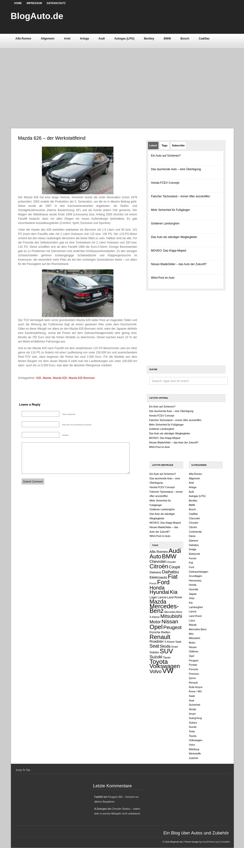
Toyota (159, 661)
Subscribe (178, 145)
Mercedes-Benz (164, 608)
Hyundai (159, 592)
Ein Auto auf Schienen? (166, 155)
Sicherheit (194, 704)
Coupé (174, 567)
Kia (174, 592)
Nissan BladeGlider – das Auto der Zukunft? (179, 264)
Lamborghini (196, 607)
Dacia (192, 536)
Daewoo (156, 572)
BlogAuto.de (37, 16)
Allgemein (47, 38)
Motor (155, 621)
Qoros (192, 678)
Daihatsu (170, 572)
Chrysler (171, 561)
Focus (153, 583)
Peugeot (172, 627)
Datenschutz (56, 3)
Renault (160, 637)
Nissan (170, 621)
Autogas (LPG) (124, 38)
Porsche (155, 632)
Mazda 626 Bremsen (82, 378)
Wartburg (194, 749)
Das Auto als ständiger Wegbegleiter (174, 237)
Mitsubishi (171, 616)
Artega (84, 38)
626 (38, 378)
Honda (157, 588)
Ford (163, 582)
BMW (167, 38)
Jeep (191, 598)
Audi (101, 38)
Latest (153, 145)
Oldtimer (193, 651)
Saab (178, 641)
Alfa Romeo (23, 38)
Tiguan (167, 657)
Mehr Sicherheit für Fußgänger (170, 210)
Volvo (156, 671)
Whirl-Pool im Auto (163, 277)
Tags (165, 145)
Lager (153, 597)
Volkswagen (165, 666)
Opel (156, 626)
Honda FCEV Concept (165, 182)
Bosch (184, 38)
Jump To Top (23, 770)
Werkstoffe (195, 753)
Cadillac (204, 38)
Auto (155, 556)
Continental (195, 531)
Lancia (162, 597)
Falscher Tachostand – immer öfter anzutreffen (180, 196)
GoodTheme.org (210, 842)
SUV (166, 651)
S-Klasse (169, 641)
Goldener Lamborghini (165, 223)
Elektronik (194, 553)
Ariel (67, 38)
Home (18, 3)
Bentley (149, 38)
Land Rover (174, 597)
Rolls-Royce (196, 687)
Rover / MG (195, 691)
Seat (154, 646)
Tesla (192, 731)
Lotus (192, 620)
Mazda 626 (60, 378)
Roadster (157, 641)
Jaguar (193, 593)
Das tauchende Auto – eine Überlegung (176, 169)
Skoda (165, 646)
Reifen (165, 632)
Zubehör (193, 758)
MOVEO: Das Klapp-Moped (168, 250)
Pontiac (193, 664)
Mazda (47, 378)
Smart (174, 646)
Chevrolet (158, 562)
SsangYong (195, 718)
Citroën (159, 566)
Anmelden (225, 842)
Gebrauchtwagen (198, 571)
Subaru (154, 652)
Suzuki (156, 657)
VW (167, 670)
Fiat (173, 576)
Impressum (34, 3)
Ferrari (192, 558)
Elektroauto (158, 577)
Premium (194, 673)
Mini (191, 633)
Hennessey (195, 580)
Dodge (192, 549)
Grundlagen (195, 576)
